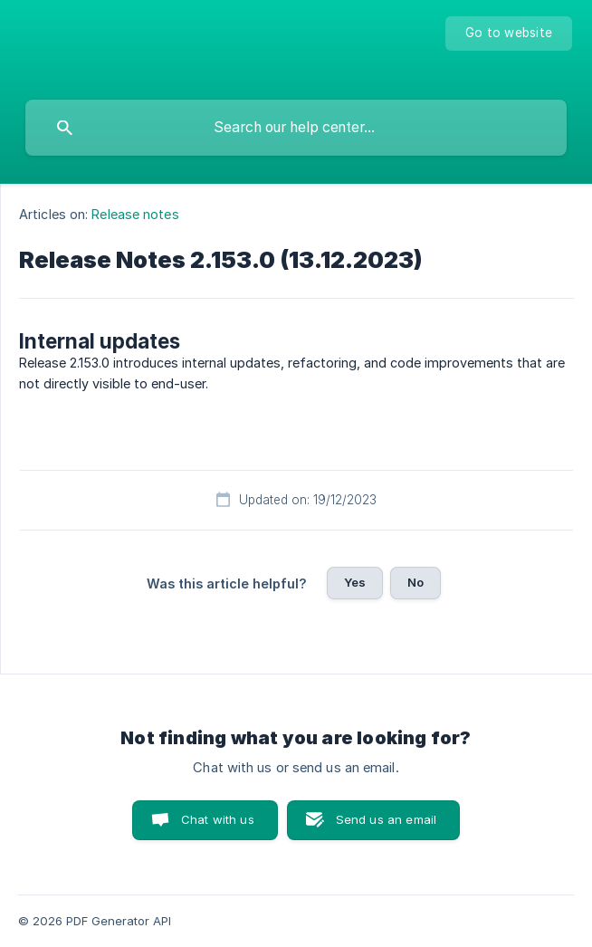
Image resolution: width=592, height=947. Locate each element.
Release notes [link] (134, 214)
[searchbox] (296, 128)
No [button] (415, 582)
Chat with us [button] (217, 819)
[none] (508, 33)
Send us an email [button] (386, 819)
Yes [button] (355, 582)
